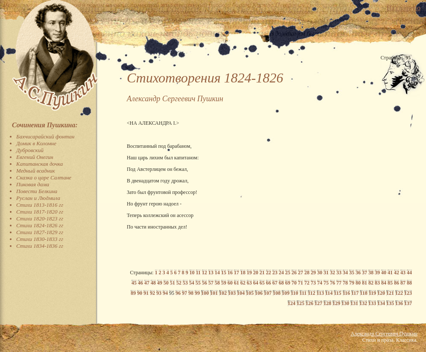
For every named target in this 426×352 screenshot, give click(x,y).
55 (198, 283)
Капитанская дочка (39, 164)
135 (390, 303)
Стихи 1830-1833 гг (39, 239)
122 (399, 293)
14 (217, 273)
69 (287, 283)
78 (345, 283)
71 (300, 283)
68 (281, 283)
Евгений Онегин (34, 157)
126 (309, 303)
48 (153, 283)
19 (249, 273)
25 (287, 273)
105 (250, 293)
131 (354, 303)
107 (267, 293)
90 (139, 293)
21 (262, 273)
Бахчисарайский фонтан (45, 136)
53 (185, 283)
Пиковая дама (32, 184)
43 (403, 273)
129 (336, 303)
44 (409, 273)
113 (320, 293)
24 (281, 273)
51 (172, 283)
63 (249, 283)
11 (198, 273)
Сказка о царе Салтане (43, 177)
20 (255, 273)
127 (318, 303)
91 (146, 293)
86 (396, 283)
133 (372, 303)
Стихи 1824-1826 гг (39, 225)
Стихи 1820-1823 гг (39, 218)
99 (197, 293)
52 (178, 283)
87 (403, 283)
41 (390, 273)
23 (274, 273)
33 (338, 273)
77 (338, 283)
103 (232, 293)
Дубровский (30, 150)
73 (313, 283)
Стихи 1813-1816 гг (39, 205)
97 (184, 293)
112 (311, 293)
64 (255, 283)
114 (329, 293)
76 (332, 283)
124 (291, 303)
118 (363, 293)
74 (319, 283)
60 (230, 283)
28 (306, 273)
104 (241, 293)
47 (146, 283)
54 (191, 283)
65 (262, 283)
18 (242, 273)
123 (408, 293)
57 (210, 283)
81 (364, 283)
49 (159, 283)
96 (178, 293)
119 (372, 293)
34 (345, 273)
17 (236, 273)
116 (346, 293)
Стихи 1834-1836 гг (39, 246)
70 (294, 283)
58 (217, 283)
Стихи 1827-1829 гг (39, 232)
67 (274, 283)
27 (300, 273)
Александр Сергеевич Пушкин (384, 334)
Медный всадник (35, 170)
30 (319, 273)
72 (306, 283)
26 (294, 273)
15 (223, 273)
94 (165, 293)
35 (351, 273)
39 (377, 273)
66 (268, 283)
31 (326, 273)
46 (140, 283)
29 (313, 273)
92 (152, 293)
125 (300, 303)
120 (381, 293)
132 (363, 303)
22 (268, 273)
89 (133, 293)
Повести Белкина (36, 191)
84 (383, 283)
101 (214, 293)
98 (190, 293)
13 (210, 273)
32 (332, 273)
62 (242, 283)
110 (294, 293)
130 (345, 303)
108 (276, 293)
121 (390, 293)
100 (205, 293)
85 (390, 283)
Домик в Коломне (36, 143)
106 (259, 293)
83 (377, 283)
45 (134, 283)
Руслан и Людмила (38, 198)
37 (364, 273)
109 (285, 293)
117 (355, 293)
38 (370, 273)
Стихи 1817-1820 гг (39, 211)
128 (327, 303)
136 (399, 303)
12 (204, 273)
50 (166, 283)
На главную (403, 8)
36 (358, 273)
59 (223, 283)
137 (408, 303)
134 (381, 303)
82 (370, 283)
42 (396, 273)
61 (236, 283)
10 (192, 273)
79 (351, 283)
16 (230, 273)
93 (158, 293)
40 (383, 273)
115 (337, 293)
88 (409, 283)
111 (303, 293)
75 (326, 283)
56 (204, 283)
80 (358, 283)
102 (223, 293)
